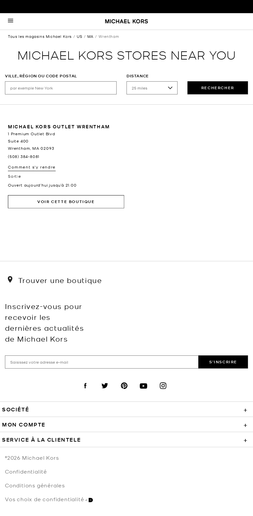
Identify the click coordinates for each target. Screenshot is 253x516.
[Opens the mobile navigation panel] (10, 21)
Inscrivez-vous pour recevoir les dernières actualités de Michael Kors (44, 322)
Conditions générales (35, 485)
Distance (137, 76)
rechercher (217, 87)
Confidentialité (26, 471)
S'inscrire (223, 362)
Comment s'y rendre (32, 166)
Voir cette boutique (66, 201)
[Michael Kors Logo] (126, 21)
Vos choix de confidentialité (49, 499)
